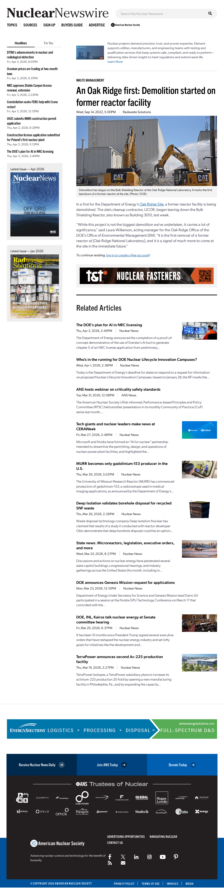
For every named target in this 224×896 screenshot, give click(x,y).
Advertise (97, 24)
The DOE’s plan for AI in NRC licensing (30, 151)
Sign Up (49, 24)
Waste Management (90, 80)
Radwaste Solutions (137, 111)
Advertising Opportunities (126, 836)
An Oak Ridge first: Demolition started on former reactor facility (146, 96)
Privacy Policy (124, 883)
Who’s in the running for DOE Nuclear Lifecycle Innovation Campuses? (136, 359)
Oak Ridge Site (151, 203)
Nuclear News (128, 330)
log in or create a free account (127, 255)
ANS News (129, 395)
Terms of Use (151, 883)
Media (190, 883)
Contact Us (115, 842)
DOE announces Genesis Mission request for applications (125, 582)
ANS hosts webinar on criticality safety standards (118, 389)
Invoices (173, 883)
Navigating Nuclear (163, 836)
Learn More (115, 61)
